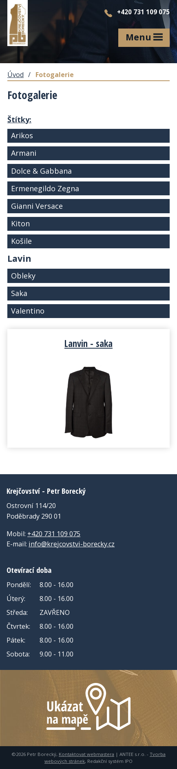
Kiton (20, 223)
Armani (23, 153)
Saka (19, 293)
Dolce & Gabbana (41, 171)
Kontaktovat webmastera (86, 754)
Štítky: (19, 119)
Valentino (27, 311)
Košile (21, 241)
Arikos (22, 135)
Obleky (23, 276)
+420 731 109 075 (53, 533)
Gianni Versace (37, 206)
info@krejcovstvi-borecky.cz (72, 543)
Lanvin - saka (88, 343)
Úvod (15, 74)
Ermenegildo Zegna (45, 188)
